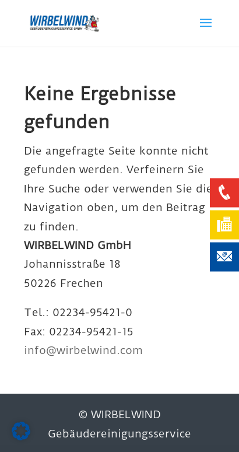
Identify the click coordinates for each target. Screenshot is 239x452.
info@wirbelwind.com (83, 350)
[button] (21, 431)
